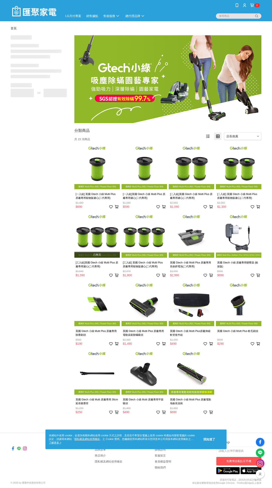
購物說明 (160, 449)
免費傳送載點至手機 (238, 461)
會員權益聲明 (163, 461)
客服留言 (160, 455)
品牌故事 (100, 449)
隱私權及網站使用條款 (108, 461)
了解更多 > (55, 442)
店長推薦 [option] (232, 136)
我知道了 (209, 439)
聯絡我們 (160, 467)
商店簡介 (100, 455)
